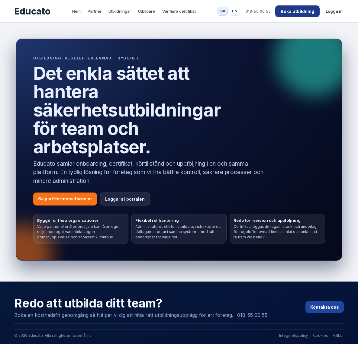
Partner (95, 11)
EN (234, 11)
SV (222, 11)
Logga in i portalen (125, 199)
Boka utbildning (297, 11)
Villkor (338, 335)
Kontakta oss (324, 307)
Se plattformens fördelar (65, 198)
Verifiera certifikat (179, 11)
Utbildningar (119, 11)
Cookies (320, 335)
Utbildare (146, 11)
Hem (76, 11)
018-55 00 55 (252, 315)
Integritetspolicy (293, 335)
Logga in (334, 11)
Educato (32, 11)
